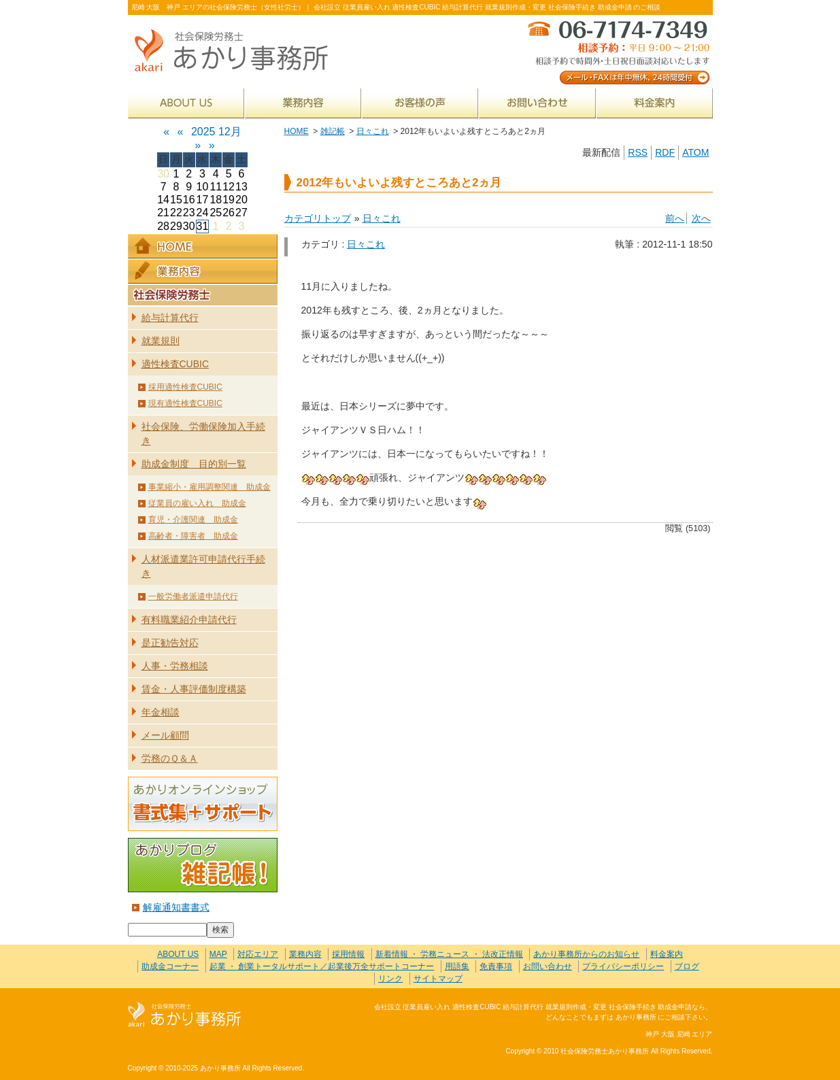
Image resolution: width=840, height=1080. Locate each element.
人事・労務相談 (174, 665)
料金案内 (655, 103)
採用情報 (348, 954)
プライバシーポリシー (623, 966)
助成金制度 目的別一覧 (193, 463)
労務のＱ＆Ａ (169, 758)
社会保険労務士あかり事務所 (184, 1015)
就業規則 (160, 340)
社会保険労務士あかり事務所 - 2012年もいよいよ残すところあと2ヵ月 (237, 51)
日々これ (372, 131)
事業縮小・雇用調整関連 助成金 (209, 487)
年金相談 (160, 712)
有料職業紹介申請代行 (189, 619)
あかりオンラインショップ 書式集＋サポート (203, 804)
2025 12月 (216, 131)
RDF (665, 152)
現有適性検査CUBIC (185, 403)
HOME (296, 131)
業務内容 (303, 103)
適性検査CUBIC (175, 363)
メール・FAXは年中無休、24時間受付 (617, 51)
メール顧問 (165, 735)
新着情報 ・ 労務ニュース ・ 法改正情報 (449, 954)
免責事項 (496, 966)
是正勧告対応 (170, 642)
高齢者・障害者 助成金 (193, 536)
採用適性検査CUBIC (185, 387)
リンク (390, 978)
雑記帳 (332, 131)
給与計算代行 (170, 317)
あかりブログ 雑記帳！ (203, 865)
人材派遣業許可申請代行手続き (203, 566)
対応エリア (257, 954)
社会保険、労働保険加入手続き (203, 433)
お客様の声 (420, 103)
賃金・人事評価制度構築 (193, 689)
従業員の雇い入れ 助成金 (197, 503)
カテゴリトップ (317, 218)
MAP (218, 954)
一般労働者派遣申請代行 (193, 596)
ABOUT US (186, 103)
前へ (674, 218)
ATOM (695, 152)
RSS (638, 152)
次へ (701, 218)
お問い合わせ (537, 103)
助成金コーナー (170, 966)
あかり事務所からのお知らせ (586, 954)
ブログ (687, 966)
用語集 (457, 966)
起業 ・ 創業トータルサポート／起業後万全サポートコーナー (322, 966)
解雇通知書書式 (176, 907)
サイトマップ (438, 978)
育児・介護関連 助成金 (193, 519)
